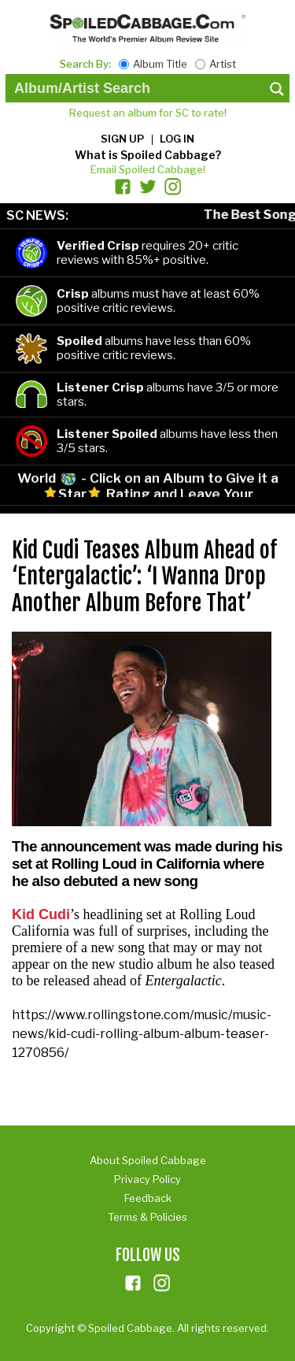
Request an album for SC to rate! (148, 112)
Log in (177, 138)
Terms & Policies (147, 1217)
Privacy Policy (147, 1179)
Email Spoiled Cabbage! (147, 169)
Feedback (147, 1198)
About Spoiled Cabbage (148, 1160)
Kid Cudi (41, 914)
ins (162, 1283)
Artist (222, 63)
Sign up (122, 138)
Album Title (160, 63)
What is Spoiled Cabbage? (148, 154)
